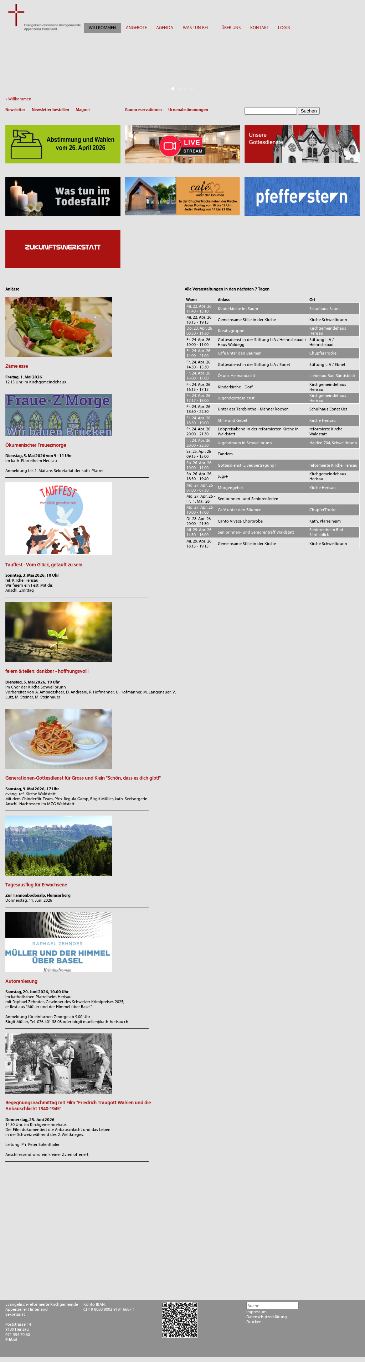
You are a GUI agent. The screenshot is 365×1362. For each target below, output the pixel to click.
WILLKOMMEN (102, 27)
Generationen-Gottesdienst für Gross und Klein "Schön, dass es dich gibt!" (83, 778)
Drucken (254, 1321)
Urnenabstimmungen (188, 109)
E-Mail (11, 1339)
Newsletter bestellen (50, 109)
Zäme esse (16, 366)
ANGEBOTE (136, 27)
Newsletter (15, 109)
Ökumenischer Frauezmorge (35, 445)
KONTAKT (259, 27)
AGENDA (164, 27)
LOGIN (284, 27)
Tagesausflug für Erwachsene (36, 885)
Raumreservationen (143, 109)
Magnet (83, 109)
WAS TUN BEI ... (197, 27)
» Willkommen (20, 98)
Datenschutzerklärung (266, 1316)
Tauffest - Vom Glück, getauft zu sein (43, 565)
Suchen (309, 111)
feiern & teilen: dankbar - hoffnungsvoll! (46, 671)
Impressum (256, 1311)
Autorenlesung (21, 981)
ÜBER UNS (231, 27)
